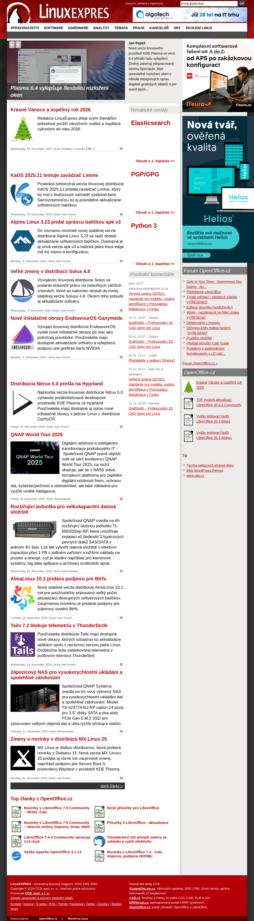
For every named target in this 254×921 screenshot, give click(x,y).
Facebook (76, 904)
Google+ (103, 904)
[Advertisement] (68, 161)
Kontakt (16, 904)
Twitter (90, 904)
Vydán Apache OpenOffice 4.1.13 (52, 852)
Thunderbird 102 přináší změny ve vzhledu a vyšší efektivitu (137, 839)
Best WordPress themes (205, 470)
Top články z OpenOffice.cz (41, 798)
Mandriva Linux (78, 918)
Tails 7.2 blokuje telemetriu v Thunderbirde (59, 625)
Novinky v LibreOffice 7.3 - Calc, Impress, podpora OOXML (135, 854)
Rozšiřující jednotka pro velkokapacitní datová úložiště (63, 509)
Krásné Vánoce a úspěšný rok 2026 (51, 109)
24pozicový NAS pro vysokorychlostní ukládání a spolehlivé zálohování (66, 674)
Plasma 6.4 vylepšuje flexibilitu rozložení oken (60, 91)
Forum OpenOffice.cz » (200, 363)
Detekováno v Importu (203, 323)
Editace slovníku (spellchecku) (209, 307)
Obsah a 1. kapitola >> (155, 161)
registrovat (156, 3)
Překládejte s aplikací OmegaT (152, 360)
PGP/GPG (145, 174)
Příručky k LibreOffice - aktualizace (137, 822)
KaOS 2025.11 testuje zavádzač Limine (54, 175)
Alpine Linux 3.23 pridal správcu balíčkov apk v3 (66, 222)
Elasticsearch (150, 122)
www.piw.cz (195, 476)
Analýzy (101, 28)
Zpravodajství (25, 28)
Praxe (139, 28)
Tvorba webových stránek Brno (210, 465)
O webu (41, 904)
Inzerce (28, 904)
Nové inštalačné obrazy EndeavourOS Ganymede (66, 318)
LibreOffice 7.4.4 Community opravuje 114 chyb (57, 839)
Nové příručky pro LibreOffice (133, 808)
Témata (121, 28)
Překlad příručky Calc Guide (208, 343)
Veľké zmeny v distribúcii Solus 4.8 (50, 271)
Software (53, 28)
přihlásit (142, 3)
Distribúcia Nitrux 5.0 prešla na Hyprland (57, 383)
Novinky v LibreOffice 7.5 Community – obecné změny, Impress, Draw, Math (57, 824)
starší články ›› (111, 786)
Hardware (78, 28)
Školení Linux (199, 28)
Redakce (67, 148)
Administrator (62, 498)
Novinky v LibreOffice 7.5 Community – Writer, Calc (56, 810)
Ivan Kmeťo (68, 214)
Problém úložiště (199, 338)
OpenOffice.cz (199, 372)
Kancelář (159, 28)
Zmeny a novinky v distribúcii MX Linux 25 (59, 739)
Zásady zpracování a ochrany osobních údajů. (42, 898)
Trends (62, 904)
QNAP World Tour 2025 (37, 434)
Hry (177, 28)
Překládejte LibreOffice (204, 292)
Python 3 (144, 225)
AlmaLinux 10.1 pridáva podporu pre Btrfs (58, 578)
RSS (52, 904)
